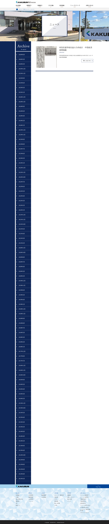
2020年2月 (22, 276)
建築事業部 (31, 497)
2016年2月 (22, 398)
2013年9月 (22, 445)
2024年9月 (22, 106)
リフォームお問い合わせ (85, 505)
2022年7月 (22, 182)
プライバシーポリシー (84, 512)
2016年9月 (22, 379)
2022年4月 (22, 196)
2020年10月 (22, 252)
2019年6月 (22, 290)
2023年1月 (22, 163)
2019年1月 (22, 304)
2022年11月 (22, 172)
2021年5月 (22, 229)
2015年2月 (22, 427)
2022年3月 (22, 200)
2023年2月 (22, 158)
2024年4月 (22, 116)
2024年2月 (22, 120)
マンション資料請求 (84, 495)
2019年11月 (22, 285)
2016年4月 (22, 389)
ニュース (32, 9)
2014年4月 (22, 436)
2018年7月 (22, 328)
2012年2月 (22, 478)
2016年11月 (22, 370)
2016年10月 (22, 375)
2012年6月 (22, 469)
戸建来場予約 (83, 501)
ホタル (55, 499)
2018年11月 (22, 313)
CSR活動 (56, 493)
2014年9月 (22, 431)
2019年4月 (22, 299)
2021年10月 (22, 224)
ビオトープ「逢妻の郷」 (59, 495)
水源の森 (56, 497)
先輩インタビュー (71, 497)
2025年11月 (22, 73)
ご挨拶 (17, 497)
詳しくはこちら (87, 60)
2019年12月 (22, 281)
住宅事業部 (31, 495)
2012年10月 (22, 455)
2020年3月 (22, 271)
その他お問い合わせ (84, 507)
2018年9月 (22, 318)
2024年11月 (22, 101)
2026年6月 (22, 54)
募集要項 (69, 495)
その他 (55, 505)
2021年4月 (22, 233)
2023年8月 (22, 144)
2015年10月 (22, 408)
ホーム (20, 9)
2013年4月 (22, 450)
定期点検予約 (83, 503)
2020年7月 (22, 262)
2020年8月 (22, 257)
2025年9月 (22, 78)
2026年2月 (22, 64)
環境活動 (56, 501)
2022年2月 (22, 205)
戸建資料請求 (83, 499)
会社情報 (17, 493)
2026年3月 (22, 59)
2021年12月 (22, 215)
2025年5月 (22, 87)
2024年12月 (22, 97)
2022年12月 (22, 167)
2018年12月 (22, 309)
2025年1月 (22, 92)
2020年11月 (22, 248)
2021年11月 (22, 219)
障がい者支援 (57, 503)
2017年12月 (22, 351)
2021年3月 (22, 238)
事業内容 (17, 501)
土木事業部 (31, 499)
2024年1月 (22, 125)
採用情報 (69, 493)
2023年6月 (22, 153)
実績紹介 (43, 493)
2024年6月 (22, 111)
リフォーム (31, 501)
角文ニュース (26, 9)
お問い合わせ (83, 493)
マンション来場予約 (84, 497)
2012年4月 (22, 474)
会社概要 (17, 495)
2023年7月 (22, 149)
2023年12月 (22, 130)
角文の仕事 (69, 499)
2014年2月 (22, 441)
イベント (69, 501)
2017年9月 (22, 356)
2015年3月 (22, 422)
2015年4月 (22, 417)
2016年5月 (22, 384)
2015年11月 (22, 403)
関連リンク (18, 505)
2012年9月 (22, 460)
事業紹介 (30, 493)
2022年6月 (22, 186)
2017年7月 (22, 361)
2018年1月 (22, 346)
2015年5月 (22, 412)
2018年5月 (22, 332)
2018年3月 (22, 337)
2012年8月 (22, 464)
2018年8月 (22, 323)
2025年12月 (22, 69)
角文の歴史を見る (19, 499)
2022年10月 (22, 177)
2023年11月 (22, 134)
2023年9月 (22, 139)
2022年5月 (22, 191)
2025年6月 (22, 83)
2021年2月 (22, 243)
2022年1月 (22, 210)
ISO (16, 503)
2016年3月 (22, 394)
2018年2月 (22, 342)
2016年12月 (22, 365)
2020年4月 (22, 266)
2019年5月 (22, 295)
